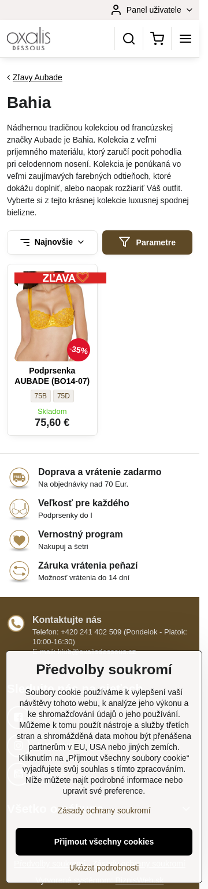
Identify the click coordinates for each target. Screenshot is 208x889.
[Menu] (185, 38)
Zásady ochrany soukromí (103, 821)
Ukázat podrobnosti (104, 878)
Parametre (147, 242)
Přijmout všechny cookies (104, 852)
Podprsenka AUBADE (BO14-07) (52, 376)
